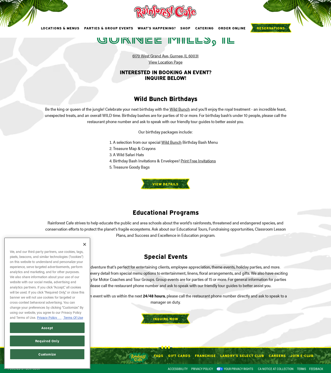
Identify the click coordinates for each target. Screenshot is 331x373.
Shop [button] (185, 27)
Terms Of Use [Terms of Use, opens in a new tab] (73, 317)
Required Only (47, 340)
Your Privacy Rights (238, 369)
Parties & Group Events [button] (108, 27)
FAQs (158, 355)
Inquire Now (165, 318)
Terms (301, 369)
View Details (165, 183)
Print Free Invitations (198, 161)
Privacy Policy (202, 369)
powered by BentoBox (24, 368)
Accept (47, 327)
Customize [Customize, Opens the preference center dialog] (47, 354)
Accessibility (178, 369)
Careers (277, 355)
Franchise (205, 355)
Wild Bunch (180, 109)
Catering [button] (204, 27)
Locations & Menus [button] (60, 27)
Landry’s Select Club (242, 355)
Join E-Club (302, 355)
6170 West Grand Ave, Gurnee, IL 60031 (165, 56)
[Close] (85, 244)
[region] (47, 303)
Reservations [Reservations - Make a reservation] (271, 27)
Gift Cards (179, 355)
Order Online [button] (232, 27)
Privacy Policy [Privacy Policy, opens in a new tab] (49, 317)
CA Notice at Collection (276, 369)
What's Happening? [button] (157, 27)
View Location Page (166, 62)
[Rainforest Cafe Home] (165, 11)
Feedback (316, 369)
